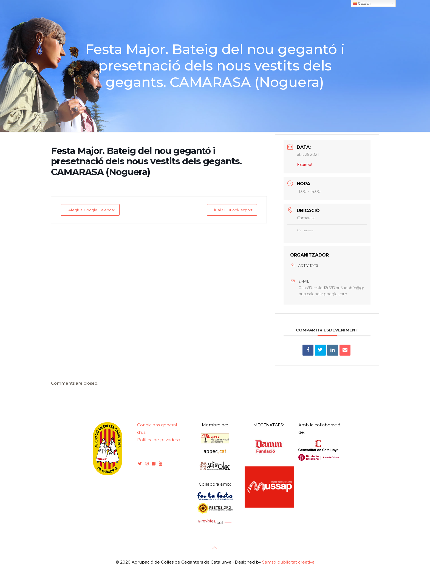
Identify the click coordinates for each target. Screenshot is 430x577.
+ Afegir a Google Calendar (97, 209)
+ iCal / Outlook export (225, 209)
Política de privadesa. (159, 442)
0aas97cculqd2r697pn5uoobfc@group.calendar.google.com (331, 292)
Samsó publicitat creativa (288, 565)
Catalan (362, 3)
